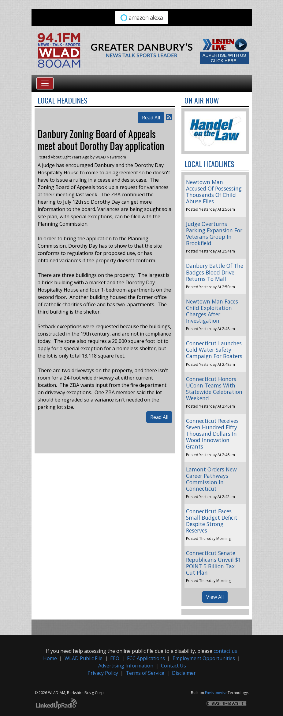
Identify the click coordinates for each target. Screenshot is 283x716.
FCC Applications (146, 658)
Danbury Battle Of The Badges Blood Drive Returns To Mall (214, 272)
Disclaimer (184, 673)
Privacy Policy (103, 673)
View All (215, 597)
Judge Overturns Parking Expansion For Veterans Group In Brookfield (214, 233)
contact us (225, 651)
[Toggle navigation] (45, 83)
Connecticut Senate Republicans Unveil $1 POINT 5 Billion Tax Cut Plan (213, 562)
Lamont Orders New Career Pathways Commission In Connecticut (211, 479)
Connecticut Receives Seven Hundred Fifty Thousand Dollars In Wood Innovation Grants (212, 433)
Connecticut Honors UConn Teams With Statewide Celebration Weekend (214, 388)
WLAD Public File (83, 658)
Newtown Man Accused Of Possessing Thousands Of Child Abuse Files (214, 191)
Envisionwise (216, 692)
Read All (151, 117)
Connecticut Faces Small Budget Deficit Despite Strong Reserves (211, 520)
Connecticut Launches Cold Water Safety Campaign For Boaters (214, 350)
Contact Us (173, 665)
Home (50, 658)
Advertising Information (125, 665)
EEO (114, 658)
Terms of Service (145, 673)
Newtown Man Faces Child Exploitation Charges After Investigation (212, 311)
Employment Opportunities (204, 658)
